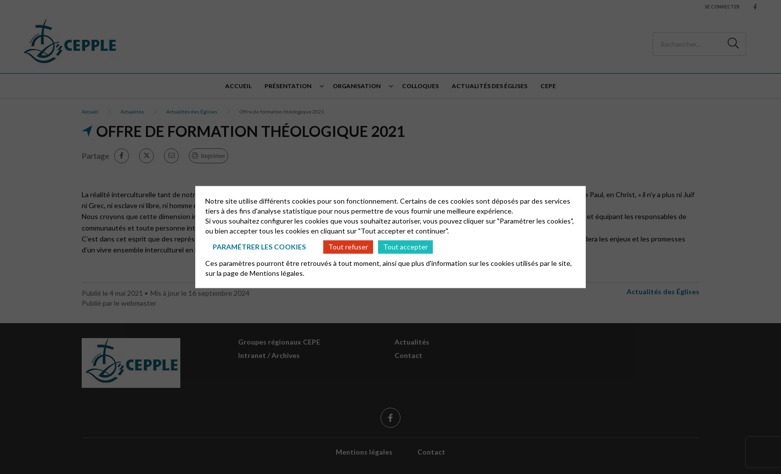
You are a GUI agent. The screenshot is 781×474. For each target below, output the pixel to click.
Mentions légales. (277, 272)
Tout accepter (405, 246)
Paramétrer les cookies (259, 246)
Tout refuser (348, 246)
